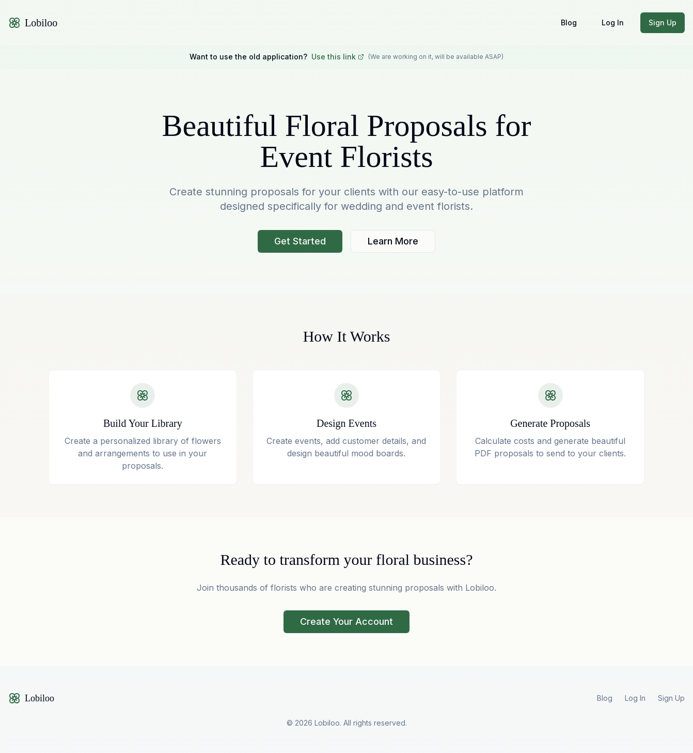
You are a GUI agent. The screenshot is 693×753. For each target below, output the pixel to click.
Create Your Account (346, 621)
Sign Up (662, 22)
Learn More (393, 241)
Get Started (300, 241)
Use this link (337, 56)
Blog (569, 22)
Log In (613, 22)
